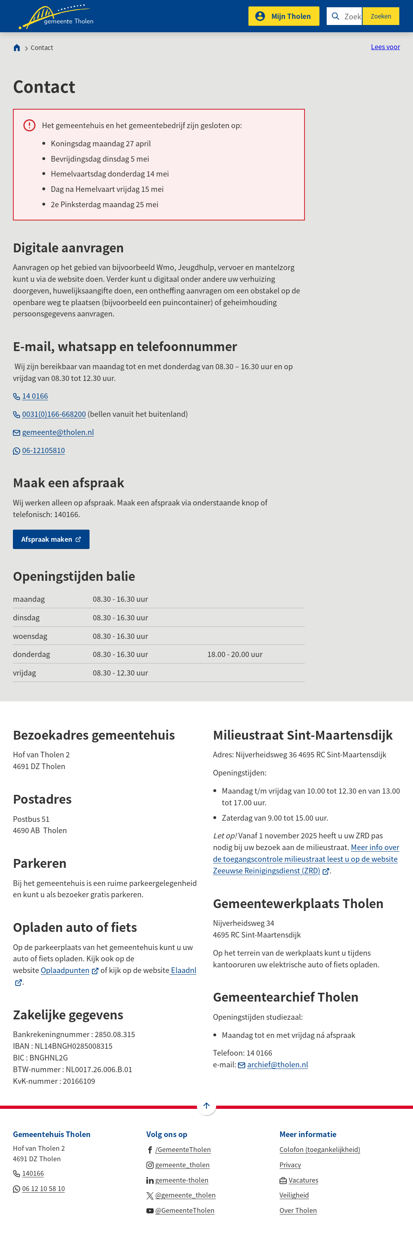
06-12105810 (39, 450)
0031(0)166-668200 (49, 413)
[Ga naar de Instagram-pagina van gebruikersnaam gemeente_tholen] (178, 1164)
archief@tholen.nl (273, 1064)
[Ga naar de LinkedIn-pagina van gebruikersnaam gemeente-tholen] (177, 1179)
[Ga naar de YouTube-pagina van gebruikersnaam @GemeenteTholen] (180, 1209)
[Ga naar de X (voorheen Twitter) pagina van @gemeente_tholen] (181, 1194)
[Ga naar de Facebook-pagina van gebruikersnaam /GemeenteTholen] (178, 1149)
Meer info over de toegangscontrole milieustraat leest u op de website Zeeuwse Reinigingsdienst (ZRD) (306, 858)
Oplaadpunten (70, 970)
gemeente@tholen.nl (53, 431)
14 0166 (30, 395)
